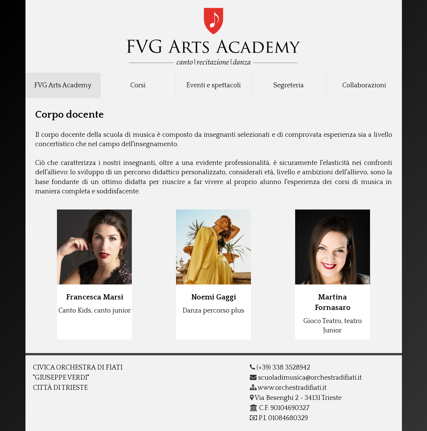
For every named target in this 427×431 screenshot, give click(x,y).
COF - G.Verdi (213, 34)
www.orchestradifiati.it (288, 388)
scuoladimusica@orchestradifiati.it (306, 378)
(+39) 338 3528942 (280, 367)
